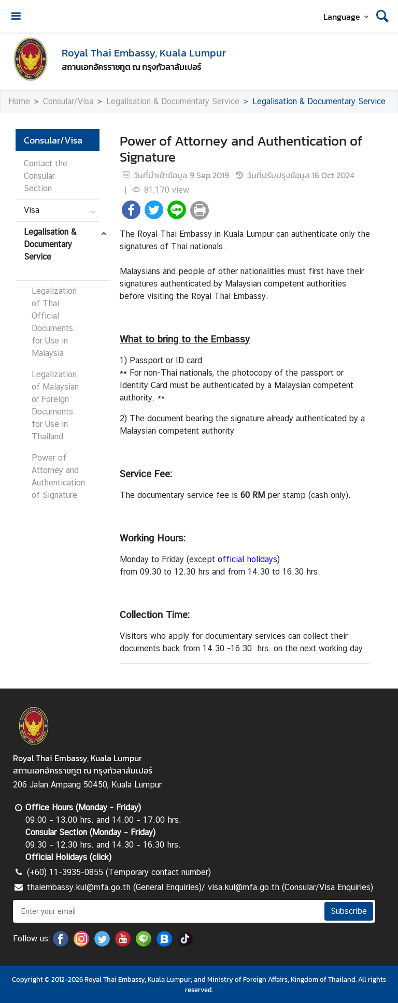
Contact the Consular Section (45, 176)
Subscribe (349, 911)
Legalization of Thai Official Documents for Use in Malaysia (54, 322)
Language (347, 16)
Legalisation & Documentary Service (172, 101)
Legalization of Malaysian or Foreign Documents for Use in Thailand (55, 405)
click (100, 857)
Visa (31, 210)
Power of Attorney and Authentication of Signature (58, 476)
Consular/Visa (68, 101)
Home (19, 101)
